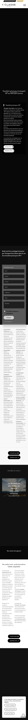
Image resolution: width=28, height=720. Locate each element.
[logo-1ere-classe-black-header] (11, 5)
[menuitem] (10, 1)
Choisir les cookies (9, 713)
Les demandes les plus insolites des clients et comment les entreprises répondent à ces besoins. (14, 491)
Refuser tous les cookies (10, 709)
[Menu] (24, 5)
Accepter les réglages (10, 705)
